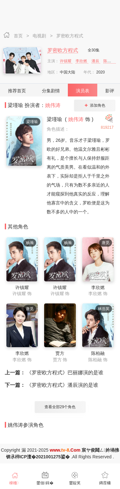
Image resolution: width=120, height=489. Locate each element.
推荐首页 (17, 90)
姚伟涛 (52, 105)
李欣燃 (82, 61)
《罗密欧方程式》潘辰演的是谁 (51, 385)
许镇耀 (66, 61)
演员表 (82, 90)
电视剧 (40, 35)
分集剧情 (51, 90)
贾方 (59, 353)
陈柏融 (109, 61)
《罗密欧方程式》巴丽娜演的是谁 (54, 372)
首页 (19, 35)
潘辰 (96, 61)
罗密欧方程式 (69, 35)
